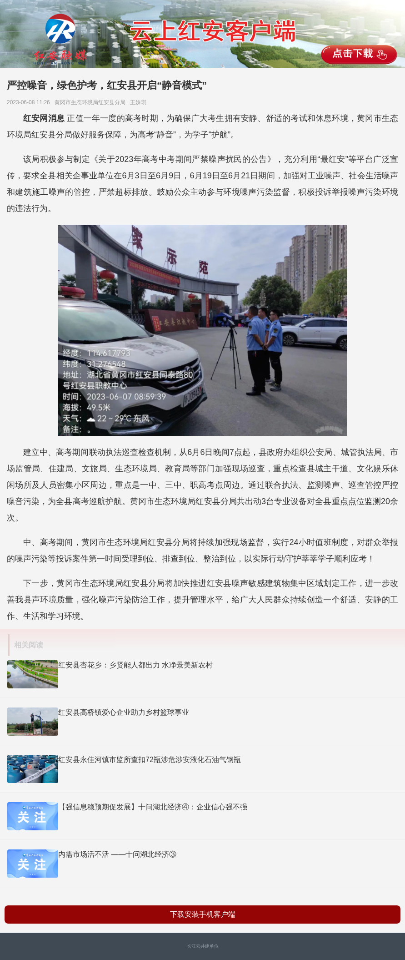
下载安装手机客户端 (202, 914)
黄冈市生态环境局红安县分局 (92, 102)
